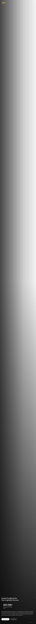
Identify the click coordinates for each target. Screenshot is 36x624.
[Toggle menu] (34, 2)
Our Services (13, 619)
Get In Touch (5, 619)
